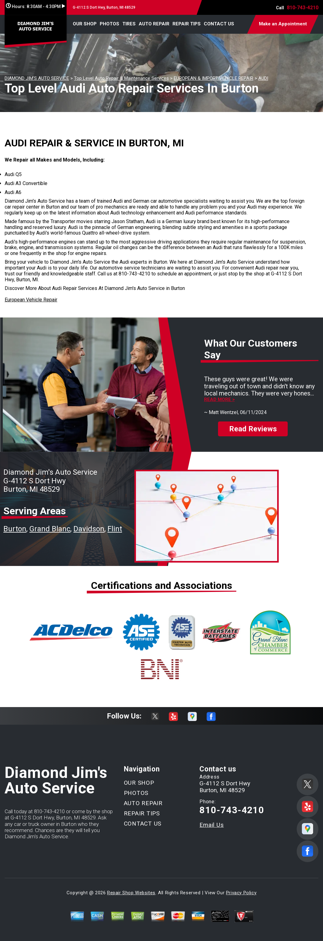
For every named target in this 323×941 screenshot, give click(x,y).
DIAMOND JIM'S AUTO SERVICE (37, 78)
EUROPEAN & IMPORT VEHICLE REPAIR (213, 78)
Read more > (219, 399)
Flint (114, 528)
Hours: (35, 6)
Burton (14, 528)
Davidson (88, 528)
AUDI (263, 78)
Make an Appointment (283, 24)
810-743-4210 (302, 8)
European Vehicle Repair (31, 300)
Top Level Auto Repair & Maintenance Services (121, 78)
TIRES (129, 24)
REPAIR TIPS (186, 24)
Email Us (211, 825)
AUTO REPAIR (154, 24)
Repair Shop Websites (131, 893)
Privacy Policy (241, 893)
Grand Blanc (49, 528)
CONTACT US (219, 24)
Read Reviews (253, 429)
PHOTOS (109, 24)
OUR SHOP (85, 24)
